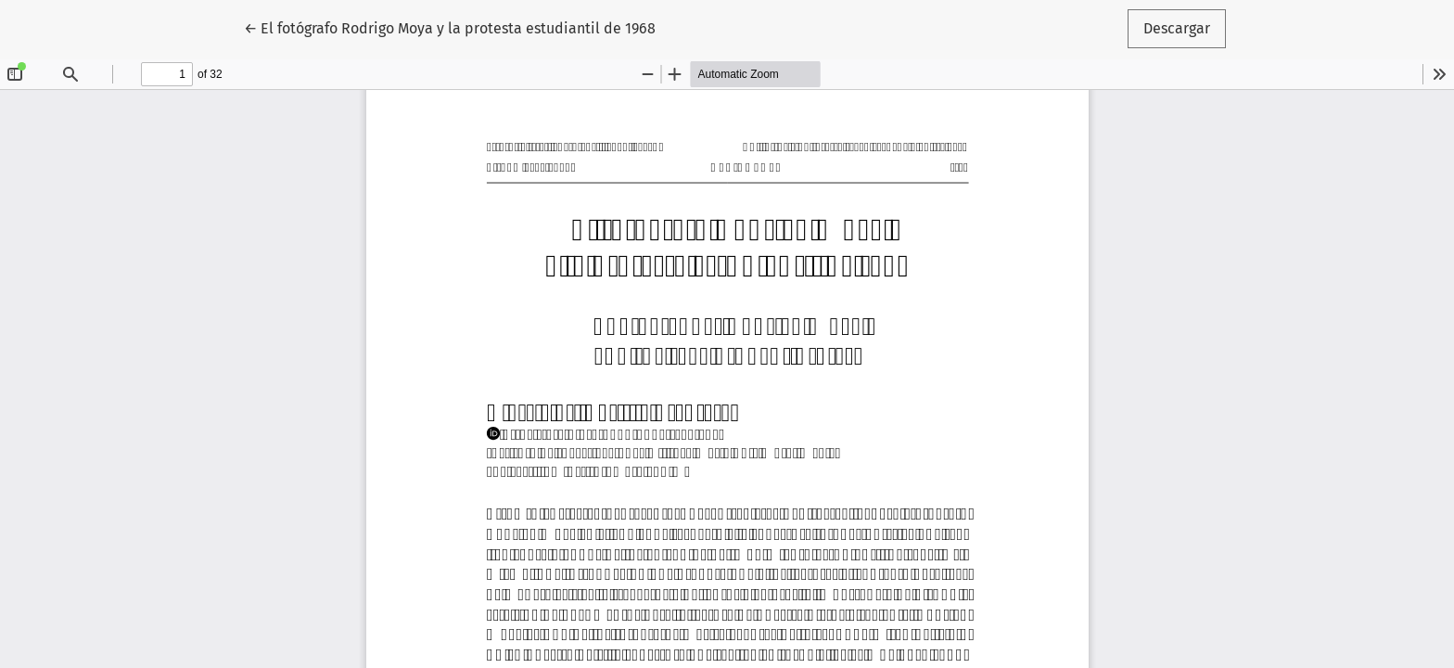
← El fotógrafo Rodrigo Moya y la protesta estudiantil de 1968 (450, 27)
